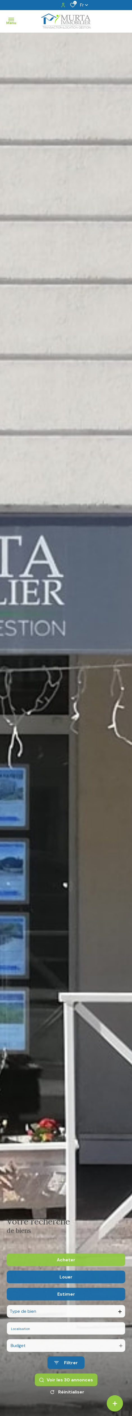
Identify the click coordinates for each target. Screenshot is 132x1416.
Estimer (66, 1311)
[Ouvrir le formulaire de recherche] (66, 1380)
